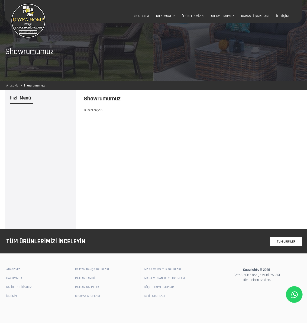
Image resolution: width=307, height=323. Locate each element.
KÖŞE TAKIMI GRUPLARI (159, 287)
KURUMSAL (165, 16)
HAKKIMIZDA (14, 278)
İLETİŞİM (282, 16)
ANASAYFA (141, 16)
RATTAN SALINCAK (87, 287)
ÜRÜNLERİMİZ (193, 16)
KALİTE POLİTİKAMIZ (19, 287)
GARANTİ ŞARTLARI (255, 16)
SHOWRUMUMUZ (222, 16)
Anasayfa (12, 85)
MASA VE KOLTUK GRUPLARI (162, 269)
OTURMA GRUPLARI (87, 296)
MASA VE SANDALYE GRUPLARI (164, 278)
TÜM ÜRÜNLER (286, 242)
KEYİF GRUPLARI (154, 296)
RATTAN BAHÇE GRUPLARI (92, 269)
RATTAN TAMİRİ (85, 278)
